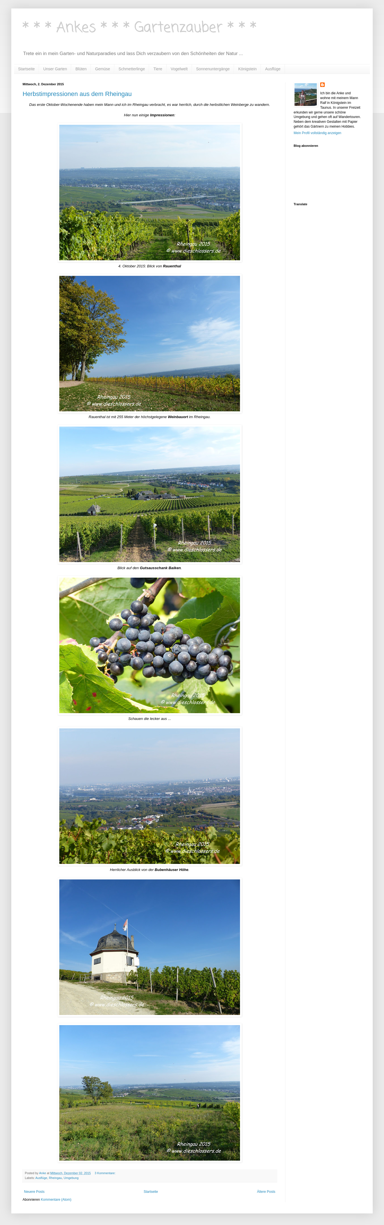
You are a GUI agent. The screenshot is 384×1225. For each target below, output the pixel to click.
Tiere (157, 69)
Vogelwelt (179, 69)
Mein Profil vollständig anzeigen (317, 133)
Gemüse (102, 69)
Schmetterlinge (132, 69)
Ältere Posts (266, 1192)
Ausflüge (272, 69)
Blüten (81, 69)
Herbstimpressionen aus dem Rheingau (77, 93)
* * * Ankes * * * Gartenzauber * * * (140, 28)
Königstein (247, 69)
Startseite (26, 69)
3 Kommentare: (105, 1173)
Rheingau (55, 1178)
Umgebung (71, 1178)
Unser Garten (55, 69)
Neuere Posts (34, 1192)
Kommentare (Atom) (56, 1200)
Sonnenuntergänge (213, 69)
